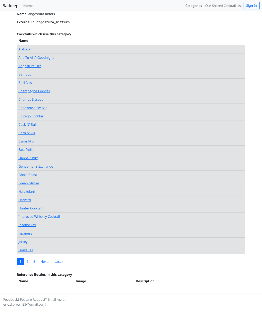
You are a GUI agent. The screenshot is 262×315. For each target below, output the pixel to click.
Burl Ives (25, 82)
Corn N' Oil (26, 133)
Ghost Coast (27, 175)
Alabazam (26, 49)
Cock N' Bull (27, 124)
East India (26, 149)
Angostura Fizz (29, 66)
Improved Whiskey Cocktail (39, 216)
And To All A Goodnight (36, 57)
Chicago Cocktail (31, 116)
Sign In (251, 5)
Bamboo (25, 74)
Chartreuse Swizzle (32, 108)
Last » (59, 261)
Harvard (24, 200)
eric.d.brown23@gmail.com (24, 304)
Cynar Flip (26, 141)
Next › (44, 261)
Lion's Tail (25, 250)
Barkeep (10, 5)
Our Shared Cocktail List (223, 5)
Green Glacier (28, 183)
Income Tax (27, 225)
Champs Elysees (30, 99)
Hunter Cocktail (30, 208)
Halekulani (26, 191)
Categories (193, 5)
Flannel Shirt (28, 158)
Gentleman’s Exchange (35, 166)
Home (28, 5)
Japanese (25, 233)
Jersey (23, 241)
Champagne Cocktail (34, 91)
